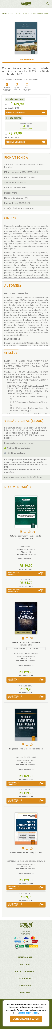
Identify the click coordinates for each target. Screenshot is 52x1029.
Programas (25, 978)
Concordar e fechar (26, 1018)
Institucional (25, 957)
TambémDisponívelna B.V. (25, 532)
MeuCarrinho (41, 4)
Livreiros (25, 992)
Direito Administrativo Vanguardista (26, 853)
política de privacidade (28, 1013)
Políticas (25, 964)
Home (4, 13)
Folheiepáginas (29, 532)
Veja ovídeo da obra (33, 532)
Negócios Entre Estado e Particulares (26, 749)
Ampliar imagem (26, 60)
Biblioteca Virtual (25, 971)
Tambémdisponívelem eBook (20, 532)
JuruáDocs (25, 985)
